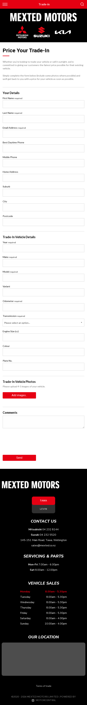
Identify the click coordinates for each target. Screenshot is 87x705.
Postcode (8, 216)
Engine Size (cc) (11, 331)
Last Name (12, 112)
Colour (6, 346)
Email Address (14, 127)
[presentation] (28, 442)
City (5, 201)
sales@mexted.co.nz (43, 545)
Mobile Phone (10, 157)
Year (9, 242)
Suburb (6, 186)
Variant (6, 286)
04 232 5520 (48, 535)
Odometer (12, 301)
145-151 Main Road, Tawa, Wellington (43, 540)
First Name (12, 98)
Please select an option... (17, 322)
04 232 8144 (50, 529)
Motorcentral (44, 700)
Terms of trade (43, 685)
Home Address (10, 171)
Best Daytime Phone (13, 142)
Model (10, 271)
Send (19, 457)
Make (10, 257)
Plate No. (7, 360)
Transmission (14, 316)
